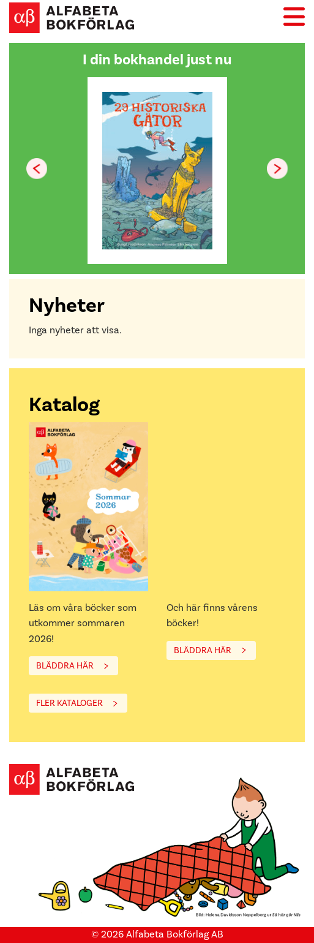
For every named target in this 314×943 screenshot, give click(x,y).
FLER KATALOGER (69, 703)
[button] (277, 168)
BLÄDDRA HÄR (65, 666)
